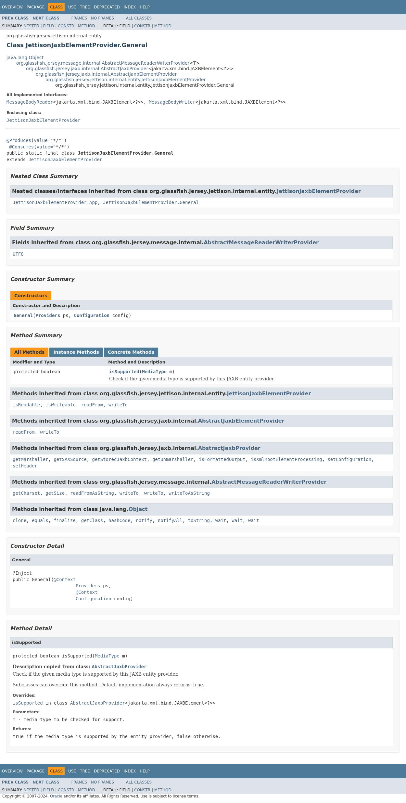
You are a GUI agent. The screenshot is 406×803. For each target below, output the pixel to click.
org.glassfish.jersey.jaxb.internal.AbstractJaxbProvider (87, 68)
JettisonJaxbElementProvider (43, 120)
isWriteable (60, 404)
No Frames (102, 18)
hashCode (119, 520)
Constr (66, 26)
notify (144, 520)
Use (72, 7)
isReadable (26, 404)
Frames (79, 18)
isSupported (124, 371)
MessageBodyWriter (172, 102)
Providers (47, 315)
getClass (92, 520)
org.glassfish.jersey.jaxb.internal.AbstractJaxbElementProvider (106, 74)
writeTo (118, 404)
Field (48, 26)
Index (130, 7)
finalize (64, 520)
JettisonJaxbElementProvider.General (151, 202)
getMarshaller (30, 459)
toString (199, 520)
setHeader (25, 465)
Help (145, 7)
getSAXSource (70, 459)
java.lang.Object (25, 57)
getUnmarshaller (172, 459)
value (40, 140)
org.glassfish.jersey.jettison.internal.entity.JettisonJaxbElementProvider (125, 79)
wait (220, 520)
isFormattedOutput (222, 459)
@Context (64, 579)
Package (35, 7)
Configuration (91, 315)
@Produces (18, 140)
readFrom (92, 404)
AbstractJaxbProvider (229, 448)
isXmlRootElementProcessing (286, 459)
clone (19, 520)
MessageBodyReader (29, 102)
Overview (12, 7)
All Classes (139, 18)
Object (138, 509)
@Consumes (21, 146)
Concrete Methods (131, 352)
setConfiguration (349, 459)
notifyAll (170, 520)
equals (40, 520)
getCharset (26, 493)
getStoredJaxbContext (119, 459)
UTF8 (18, 254)
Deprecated (107, 7)
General (23, 315)
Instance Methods (76, 352)
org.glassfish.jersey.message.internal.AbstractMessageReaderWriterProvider (102, 63)
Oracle (56, 796)
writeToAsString (189, 493)
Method (86, 26)
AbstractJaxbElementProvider (241, 421)
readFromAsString (92, 493)
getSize (55, 493)
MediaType (154, 371)
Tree (85, 7)
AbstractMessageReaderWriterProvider (261, 242)
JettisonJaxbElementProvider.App (55, 202)
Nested (31, 26)
